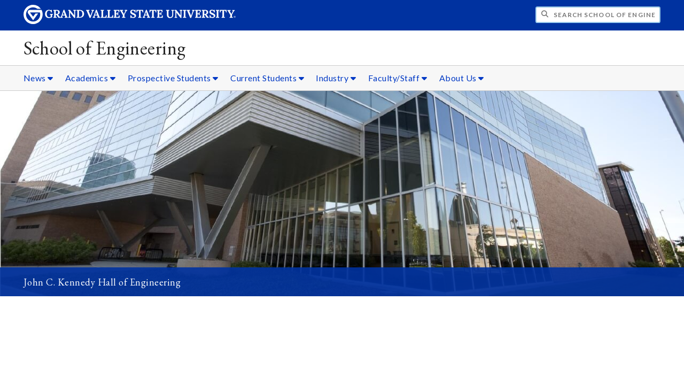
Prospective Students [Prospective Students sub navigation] (173, 78)
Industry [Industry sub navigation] (336, 78)
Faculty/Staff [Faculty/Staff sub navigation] (398, 78)
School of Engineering (105, 48)
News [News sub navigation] (38, 78)
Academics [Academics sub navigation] (90, 78)
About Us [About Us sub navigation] (461, 78)
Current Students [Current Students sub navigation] (267, 78)
